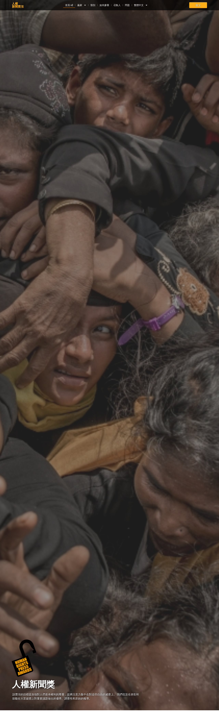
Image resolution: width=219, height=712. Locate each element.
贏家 (81, 5)
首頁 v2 (69, 5)
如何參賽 (104, 5)
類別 (92, 5)
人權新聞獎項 (18, 5)
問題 (126, 5)
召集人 (116, 5)
